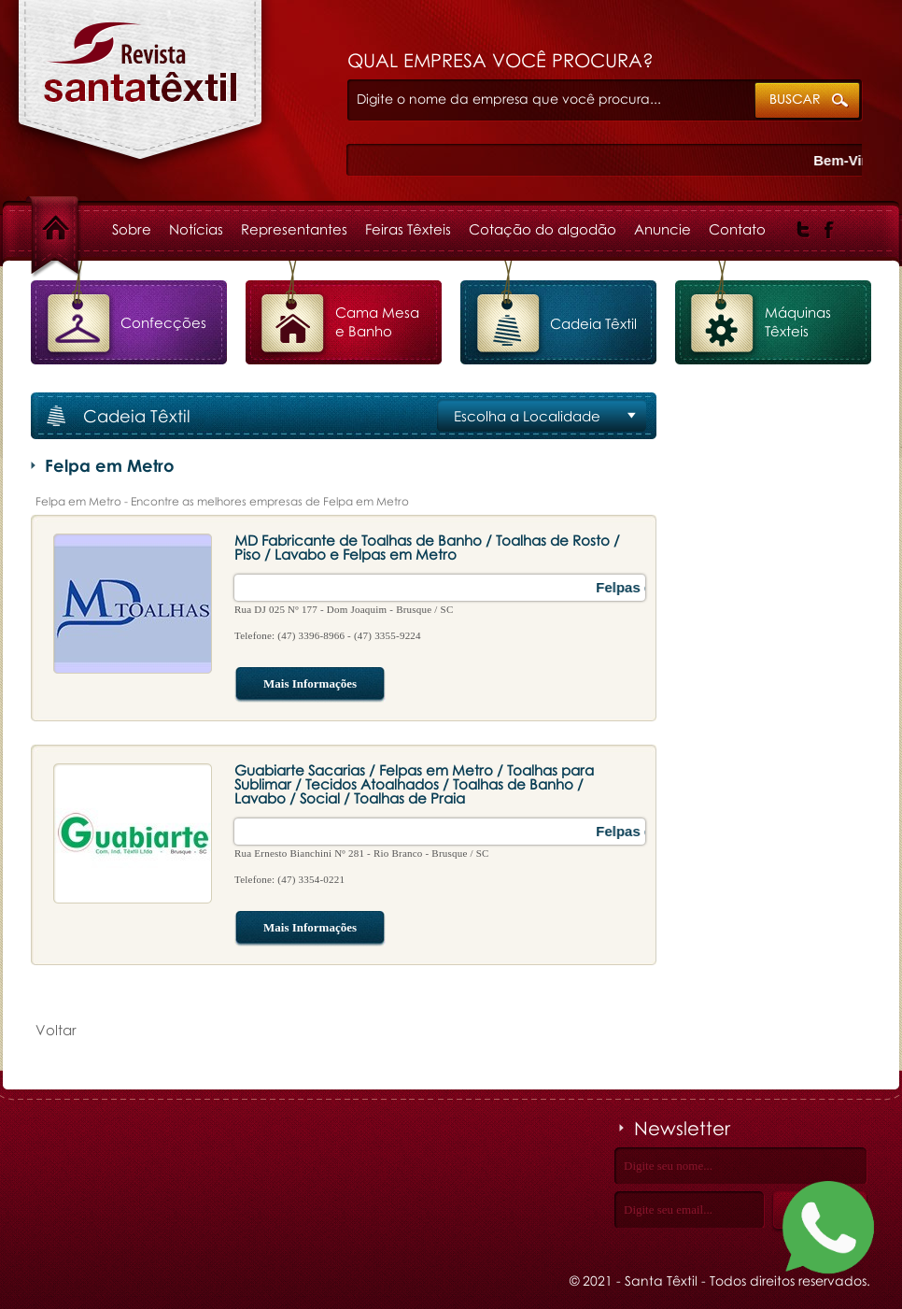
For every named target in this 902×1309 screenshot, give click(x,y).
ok (808, 101)
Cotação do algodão (542, 229)
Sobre (131, 229)
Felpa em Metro (140, 89)
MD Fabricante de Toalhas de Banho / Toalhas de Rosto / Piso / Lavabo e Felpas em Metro (427, 547)
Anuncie (662, 229)
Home (71, 229)
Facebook (829, 230)
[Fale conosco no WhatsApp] (828, 1231)
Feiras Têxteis (408, 229)
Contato (737, 229)
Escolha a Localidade (527, 415)
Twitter (803, 230)
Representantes (294, 229)
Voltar (56, 1029)
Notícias (196, 229)
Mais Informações (295, 685)
